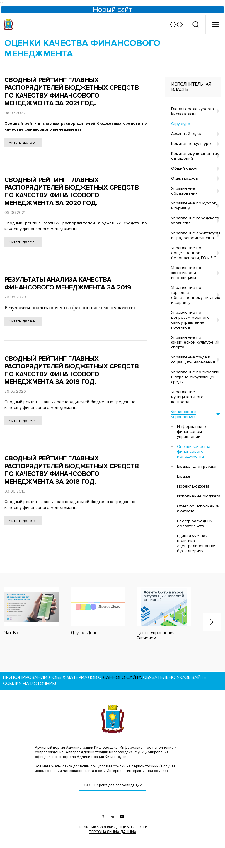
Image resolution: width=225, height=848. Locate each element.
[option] (92, 611)
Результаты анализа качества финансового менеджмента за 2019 (67, 283)
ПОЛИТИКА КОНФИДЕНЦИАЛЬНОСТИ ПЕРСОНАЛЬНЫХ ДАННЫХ (113, 828)
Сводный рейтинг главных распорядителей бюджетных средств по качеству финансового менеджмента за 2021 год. (71, 91)
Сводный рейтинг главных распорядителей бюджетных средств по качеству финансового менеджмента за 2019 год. (71, 370)
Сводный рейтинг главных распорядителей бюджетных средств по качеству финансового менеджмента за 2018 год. (71, 470)
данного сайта (122, 676)
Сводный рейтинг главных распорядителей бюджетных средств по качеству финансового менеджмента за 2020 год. (71, 191)
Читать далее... (23, 142)
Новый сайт (112, 9)
